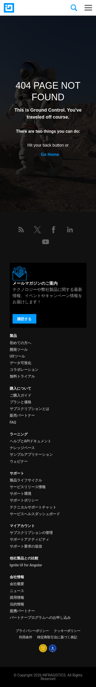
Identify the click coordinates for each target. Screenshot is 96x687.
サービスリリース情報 (28, 487)
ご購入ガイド (20, 395)
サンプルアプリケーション (31, 454)
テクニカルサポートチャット (33, 507)
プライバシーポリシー (32, 631)
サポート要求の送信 (26, 546)
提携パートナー (22, 611)
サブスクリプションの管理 (31, 533)
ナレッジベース (22, 448)
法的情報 (17, 604)
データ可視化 (20, 363)
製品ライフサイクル (26, 480)
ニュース (17, 591)
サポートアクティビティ (29, 539)
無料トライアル (22, 376)
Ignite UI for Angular (26, 565)
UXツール (17, 356)
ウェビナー (19, 461)
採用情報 (17, 597)
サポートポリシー (24, 500)
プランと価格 (20, 402)
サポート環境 (20, 494)
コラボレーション (24, 370)
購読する (24, 319)
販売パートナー (22, 415)
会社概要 (17, 584)
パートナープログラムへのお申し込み (40, 617)
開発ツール (19, 349)
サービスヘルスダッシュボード (35, 514)
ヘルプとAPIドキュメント (30, 441)
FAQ (13, 422)
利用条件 (25, 637)
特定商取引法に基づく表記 (57, 637)
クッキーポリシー (67, 631)
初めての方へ (20, 343)
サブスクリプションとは (29, 409)
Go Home (50, 154)
